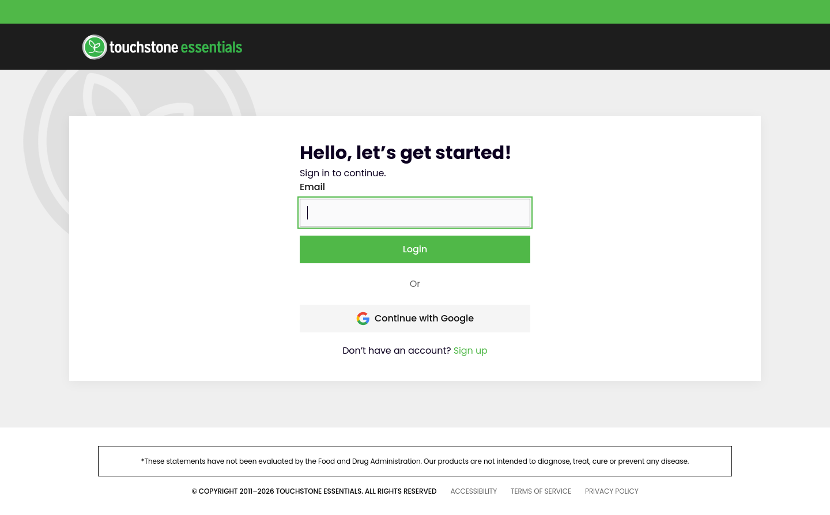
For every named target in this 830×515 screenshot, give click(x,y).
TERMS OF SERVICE (541, 491)
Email (312, 187)
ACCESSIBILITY (473, 491)
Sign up (471, 350)
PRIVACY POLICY (612, 491)
